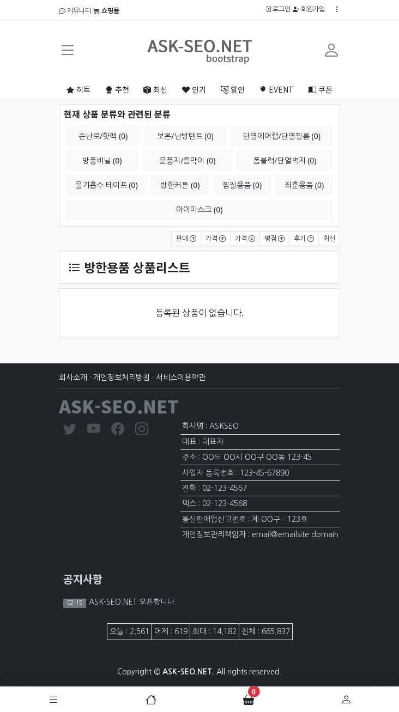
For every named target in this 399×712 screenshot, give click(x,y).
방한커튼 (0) (180, 185)
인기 (194, 89)
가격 (215, 238)
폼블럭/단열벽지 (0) (284, 160)
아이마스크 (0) (199, 209)
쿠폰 (320, 89)
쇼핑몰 (106, 11)
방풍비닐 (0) (102, 160)
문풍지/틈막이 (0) (187, 160)
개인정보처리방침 (121, 377)
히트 (78, 89)
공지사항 (82, 579)
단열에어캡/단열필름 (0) (282, 136)
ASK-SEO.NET (119, 405)
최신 (155, 89)
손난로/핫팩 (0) (103, 136)
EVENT (276, 89)
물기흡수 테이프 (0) (106, 185)
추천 (117, 89)
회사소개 (73, 377)
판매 (186, 238)
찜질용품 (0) (242, 185)
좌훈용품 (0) (304, 185)
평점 (274, 238)
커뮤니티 (75, 11)
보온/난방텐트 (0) (185, 136)
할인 (233, 89)
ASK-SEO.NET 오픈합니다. (132, 602)
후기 (304, 238)
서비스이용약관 (180, 377)
